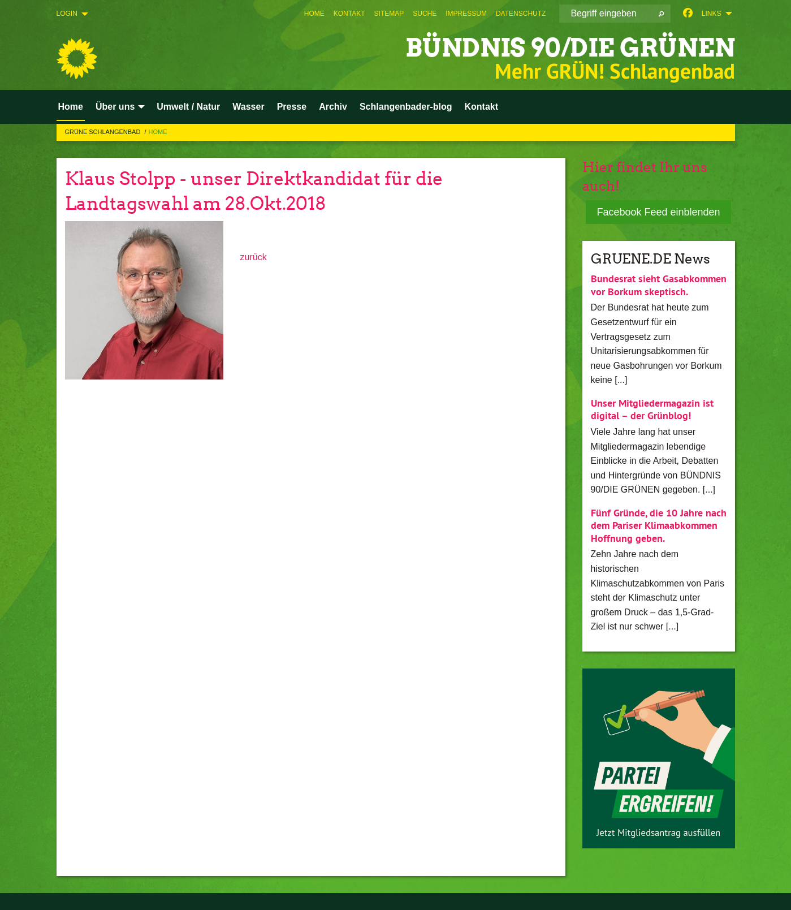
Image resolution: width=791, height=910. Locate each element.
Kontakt (349, 14)
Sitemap (389, 14)
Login (67, 14)
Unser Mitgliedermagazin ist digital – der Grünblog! (652, 409)
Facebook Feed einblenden (658, 212)
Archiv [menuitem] (333, 106)
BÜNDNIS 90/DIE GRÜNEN (570, 48)
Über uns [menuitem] (115, 106)
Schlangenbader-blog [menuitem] (406, 106)
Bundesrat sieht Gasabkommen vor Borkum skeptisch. (659, 285)
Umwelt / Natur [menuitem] (188, 106)
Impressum (466, 14)
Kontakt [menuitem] (482, 106)
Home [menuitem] (70, 106)
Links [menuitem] (711, 14)
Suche (424, 14)
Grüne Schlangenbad (103, 131)
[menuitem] (314, 13)
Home (314, 14)
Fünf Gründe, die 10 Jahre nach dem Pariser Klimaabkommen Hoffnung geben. (659, 525)
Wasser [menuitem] (248, 106)
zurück (253, 257)
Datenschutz (521, 14)
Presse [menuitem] (292, 106)
